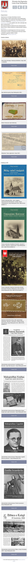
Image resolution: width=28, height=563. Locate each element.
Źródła (7, 22)
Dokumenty (21, 21)
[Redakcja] (3, 28)
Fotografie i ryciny (15, 21)
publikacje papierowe (11, 34)
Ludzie (11, 24)
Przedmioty (3, 22)
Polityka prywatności (21, 559)
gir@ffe (14, 561)
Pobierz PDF (14, 369)
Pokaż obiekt (14, 65)
